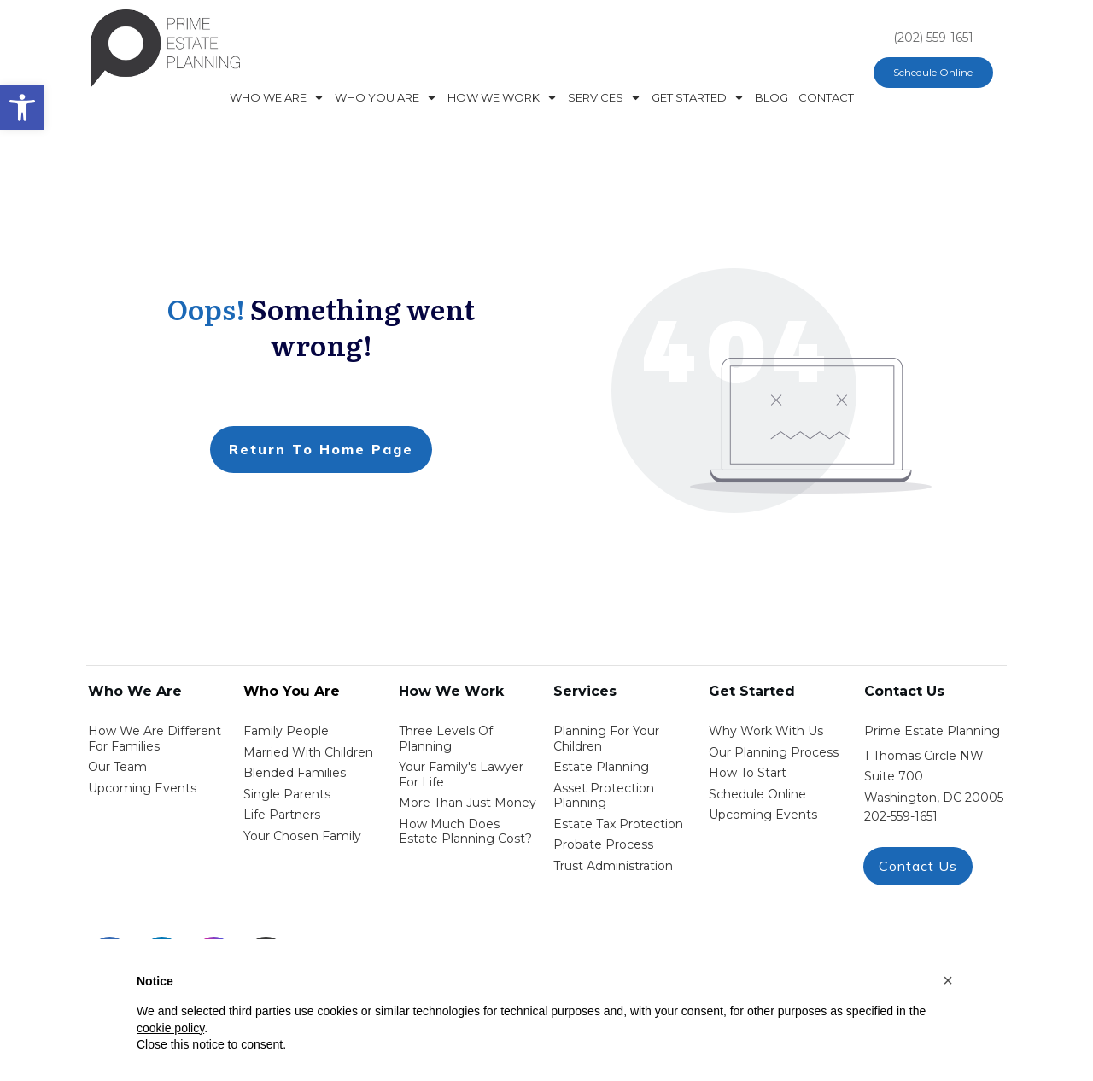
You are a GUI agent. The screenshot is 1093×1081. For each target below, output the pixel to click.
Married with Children (308, 752)
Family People (286, 731)
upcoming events (763, 814)
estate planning (601, 766)
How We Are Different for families (154, 738)
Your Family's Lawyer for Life (461, 774)
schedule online (757, 794)
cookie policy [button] (170, 1028)
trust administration (613, 866)
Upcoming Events (142, 788)
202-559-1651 (901, 816)
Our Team (117, 766)
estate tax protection (618, 824)
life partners (281, 814)
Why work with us (766, 731)
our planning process (774, 752)
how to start (747, 772)
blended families (294, 772)
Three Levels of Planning (446, 738)
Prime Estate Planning (932, 731)
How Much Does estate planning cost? (465, 831)
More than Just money (467, 802)
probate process (603, 844)
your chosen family (302, 836)
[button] (947, 980)
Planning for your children (606, 738)
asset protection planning (603, 795)
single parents (286, 794)
